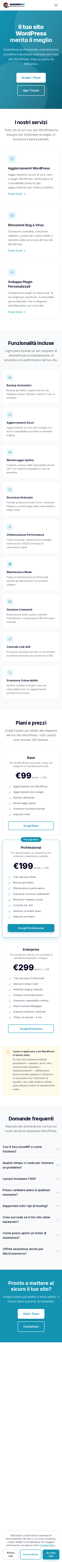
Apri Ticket (31, 90)
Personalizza (30, 1554)
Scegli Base (31, 825)
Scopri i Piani (31, 77)
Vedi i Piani (31, 1313)
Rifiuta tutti (11, 1554)
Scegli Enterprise (31, 1028)
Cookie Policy (47, 1545)
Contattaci (31, 1326)
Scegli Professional (31, 928)
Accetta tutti (51, 1554)
